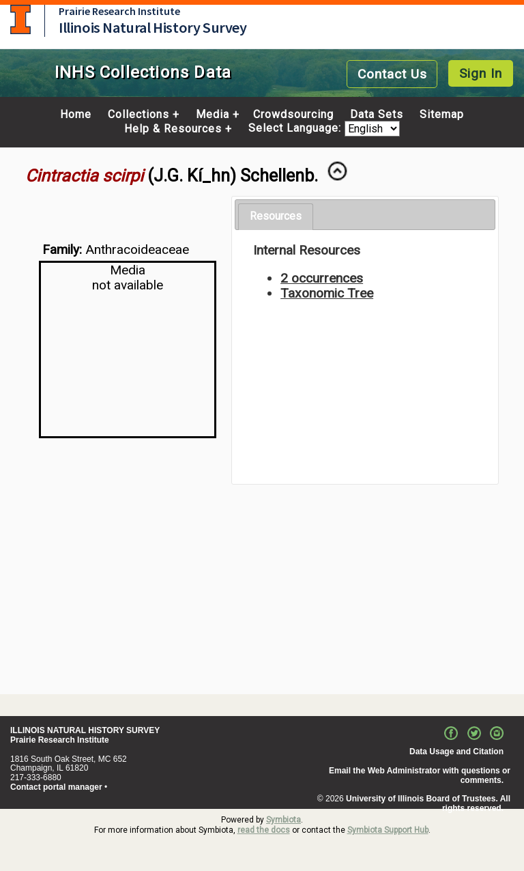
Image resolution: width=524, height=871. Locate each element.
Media (212, 115)
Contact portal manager (56, 787)
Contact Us (392, 74)
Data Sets (376, 115)
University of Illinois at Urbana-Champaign (20, 19)
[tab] (275, 216)
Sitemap (442, 115)
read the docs (263, 830)
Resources (276, 216)
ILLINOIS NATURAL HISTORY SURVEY (85, 730)
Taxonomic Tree (326, 293)
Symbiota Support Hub (387, 830)
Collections (138, 115)
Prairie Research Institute (119, 11)
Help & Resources (173, 129)
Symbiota (283, 820)
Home (75, 115)
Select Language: (296, 128)
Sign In (480, 73)
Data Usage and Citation (456, 751)
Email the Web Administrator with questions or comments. (419, 775)
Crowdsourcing (293, 115)
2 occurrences (321, 278)
